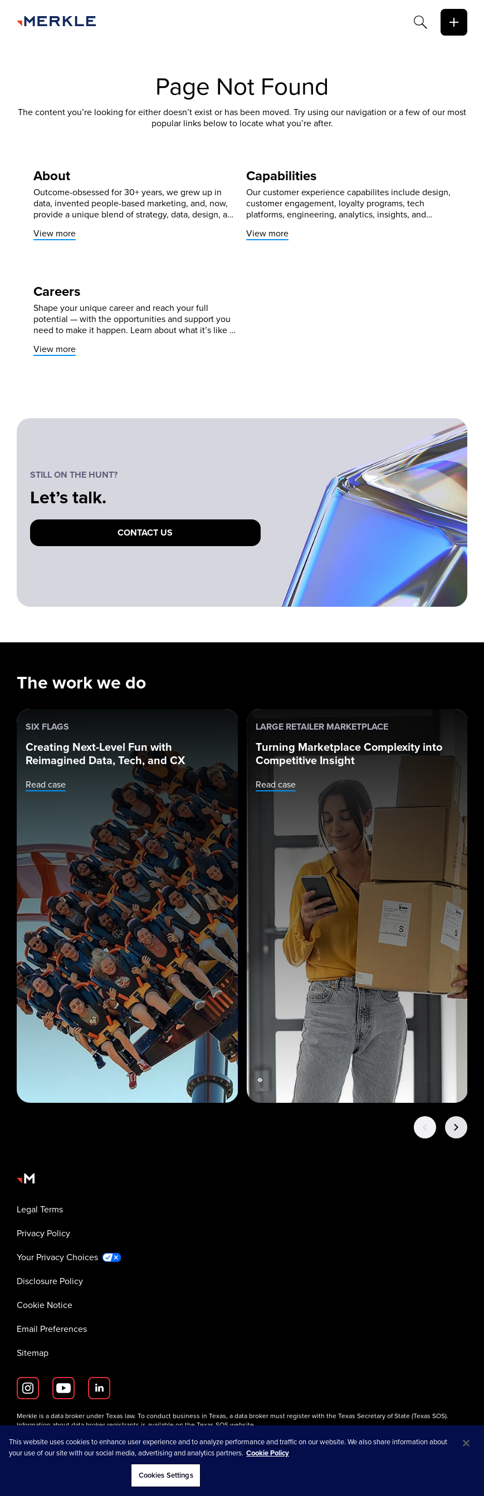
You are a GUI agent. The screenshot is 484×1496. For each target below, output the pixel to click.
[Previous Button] (425, 1127)
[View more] (135, 204)
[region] (242, 1460)
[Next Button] (456, 1127)
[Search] (420, 22)
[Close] (466, 1443)
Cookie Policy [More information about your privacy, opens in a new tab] (267, 1453)
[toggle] (454, 22)
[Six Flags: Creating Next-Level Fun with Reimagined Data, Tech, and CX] (127, 906)
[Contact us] (145, 532)
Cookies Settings (166, 1475)
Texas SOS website (225, 1424)
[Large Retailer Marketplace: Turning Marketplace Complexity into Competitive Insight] (357, 906)
